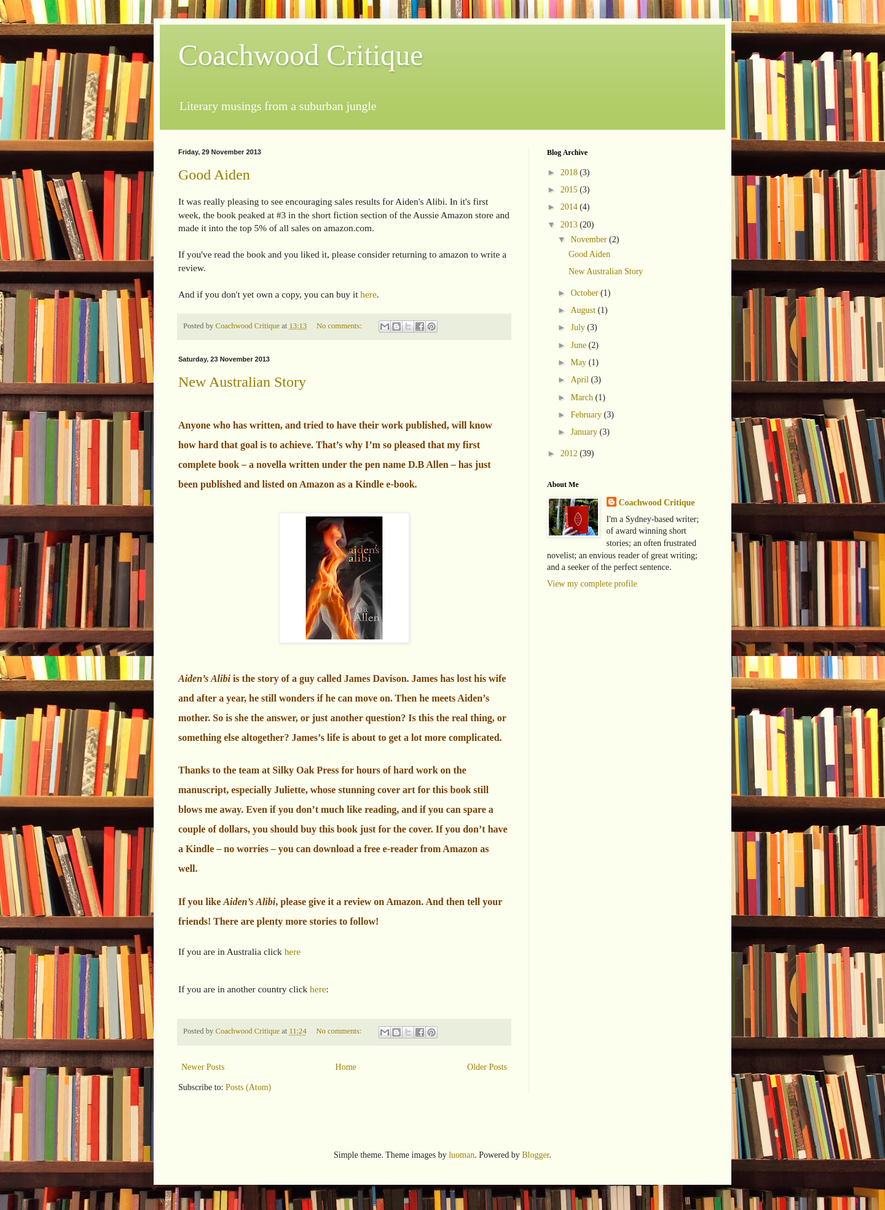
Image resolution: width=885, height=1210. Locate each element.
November (589, 239)
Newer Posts (202, 1067)
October (585, 293)
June (579, 345)
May (579, 362)
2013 (570, 224)
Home (346, 1067)
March (582, 397)
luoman (461, 1155)
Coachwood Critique (300, 55)
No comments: (340, 326)
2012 (570, 453)
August (583, 310)
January (584, 432)
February (587, 414)
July (578, 327)
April (580, 379)
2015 (570, 189)
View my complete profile (592, 583)
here (368, 294)
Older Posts (487, 1067)
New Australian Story (242, 382)
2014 (570, 207)
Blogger (535, 1155)
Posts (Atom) (248, 1087)
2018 (570, 172)
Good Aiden (214, 175)
